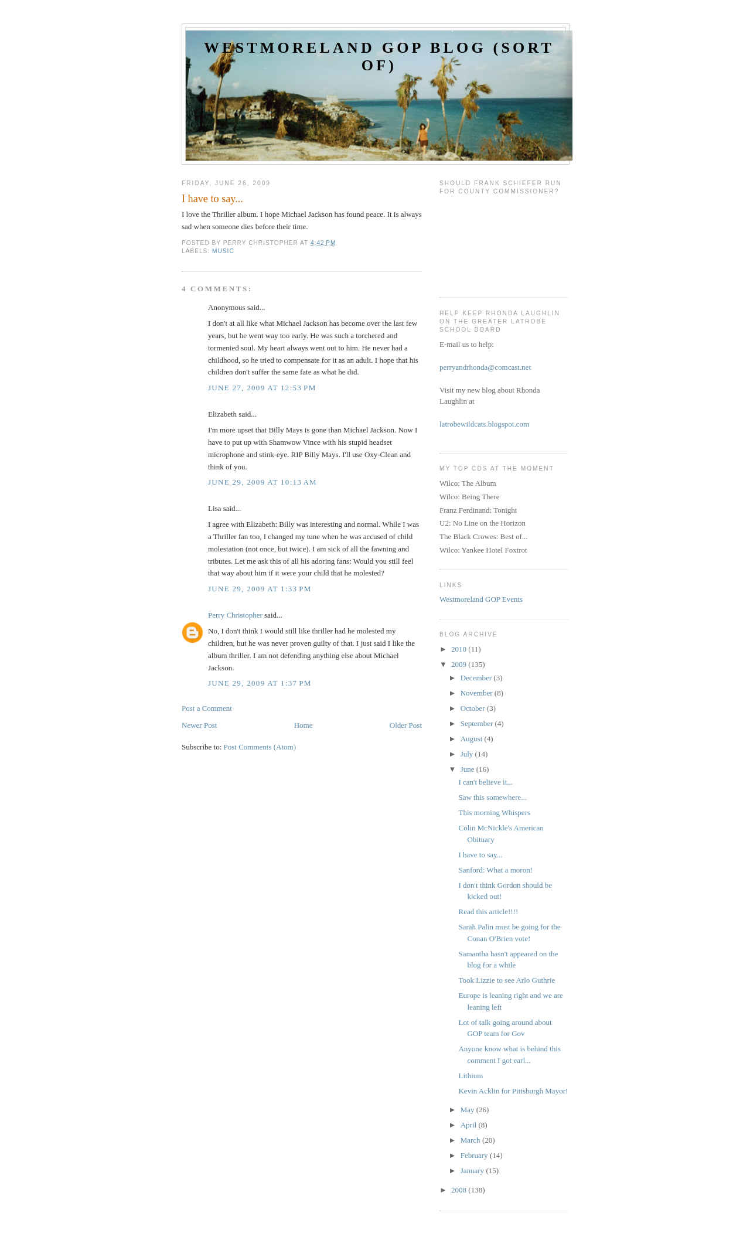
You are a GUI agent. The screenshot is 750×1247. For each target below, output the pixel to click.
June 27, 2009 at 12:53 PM (262, 387)
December (477, 677)
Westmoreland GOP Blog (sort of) (379, 56)
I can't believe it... (485, 782)
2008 (459, 1189)
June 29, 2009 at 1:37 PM (260, 683)
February (475, 1155)
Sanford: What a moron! (495, 870)
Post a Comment (207, 708)
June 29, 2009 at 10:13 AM (262, 482)
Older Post (406, 725)
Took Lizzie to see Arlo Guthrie (506, 980)
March (471, 1140)
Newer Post (199, 725)
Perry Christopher (235, 615)
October (474, 708)
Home (303, 725)
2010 (459, 649)
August (473, 738)
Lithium (470, 1075)
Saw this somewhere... (492, 797)
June (468, 769)
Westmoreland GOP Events (481, 599)
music (223, 251)
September (478, 723)
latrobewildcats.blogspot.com (484, 424)
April (470, 1124)
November (478, 693)
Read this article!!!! (488, 911)
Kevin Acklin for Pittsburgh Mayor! (513, 1090)
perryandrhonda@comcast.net (485, 367)
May (468, 1109)
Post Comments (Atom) (260, 746)
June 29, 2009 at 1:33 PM (260, 588)
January (473, 1170)
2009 (459, 664)
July (468, 753)
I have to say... (480, 854)
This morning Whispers (494, 812)
